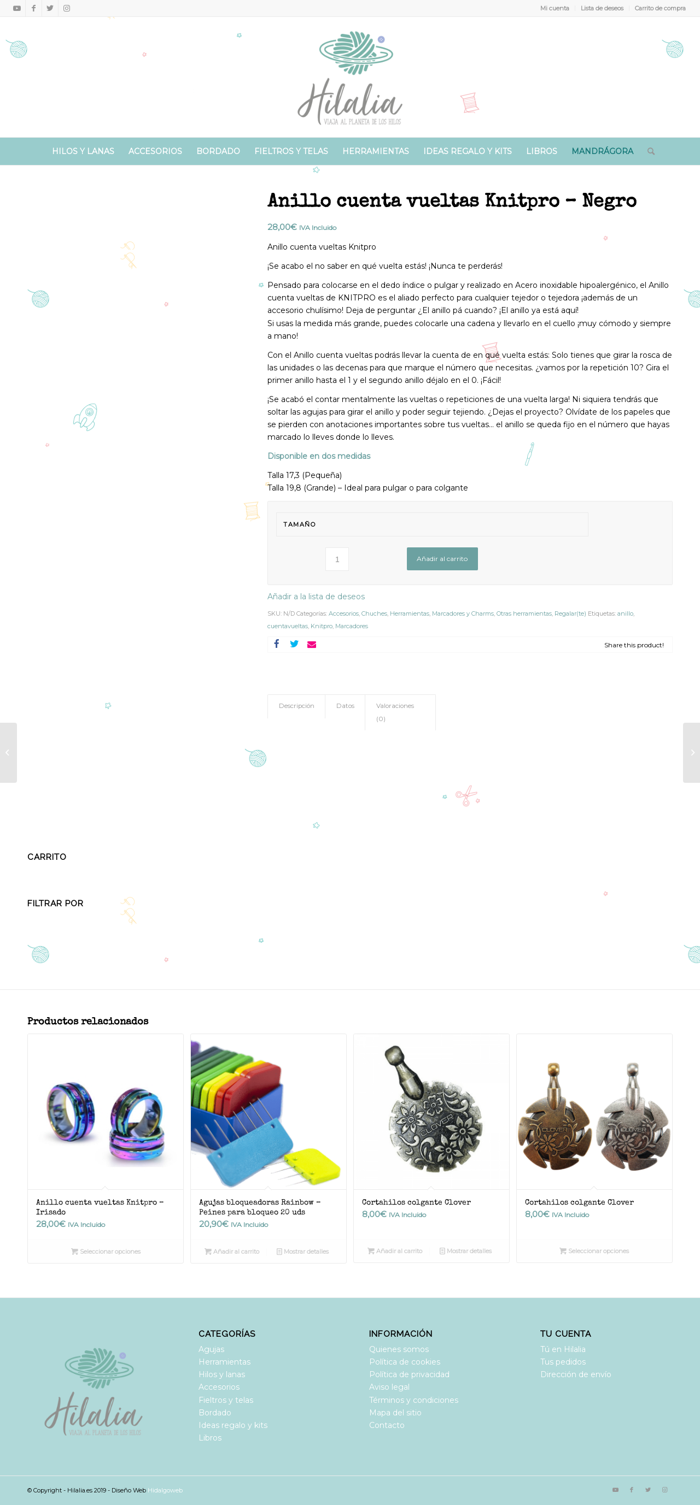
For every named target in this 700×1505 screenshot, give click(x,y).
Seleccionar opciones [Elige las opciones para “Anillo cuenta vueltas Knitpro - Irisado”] (106, 1251)
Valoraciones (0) (395, 712)
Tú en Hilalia (563, 1349)
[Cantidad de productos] (337, 559)
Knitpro (321, 626)
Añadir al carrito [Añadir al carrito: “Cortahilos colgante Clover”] (395, 1251)
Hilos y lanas (222, 1374)
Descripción (296, 706)
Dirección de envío (575, 1374)
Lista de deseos (602, 8)
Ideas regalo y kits (233, 1425)
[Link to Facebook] (34, 8)
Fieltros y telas (226, 1400)
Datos (345, 706)
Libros (210, 1438)
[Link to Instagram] (67, 8)
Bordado (215, 1413)
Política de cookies (404, 1362)
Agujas (211, 1349)
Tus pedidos (563, 1362)
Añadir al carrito (442, 558)
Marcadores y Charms (463, 613)
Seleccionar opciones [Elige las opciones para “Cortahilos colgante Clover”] (594, 1251)
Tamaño (299, 524)
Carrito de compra (660, 8)
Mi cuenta (554, 8)
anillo (625, 613)
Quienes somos (399, 1349)
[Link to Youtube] (17, 8)
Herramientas (409, 613)
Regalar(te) (570, 613)
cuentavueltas (287, 626)
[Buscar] (647, 151)
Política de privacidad (409, 1374)
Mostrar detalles (303, 1251)
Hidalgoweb (165, 1490)
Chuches (374, 613)
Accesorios (344, 613)
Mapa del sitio (395, 1413)
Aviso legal (389, 1387)
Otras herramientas (524, 613)
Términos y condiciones (413, 1400)
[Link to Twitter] (50, 8)
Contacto (387, 1425)
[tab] (296, 706)
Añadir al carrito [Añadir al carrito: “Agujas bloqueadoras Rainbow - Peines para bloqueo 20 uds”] (232, 1251)
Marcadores (351, 626)
